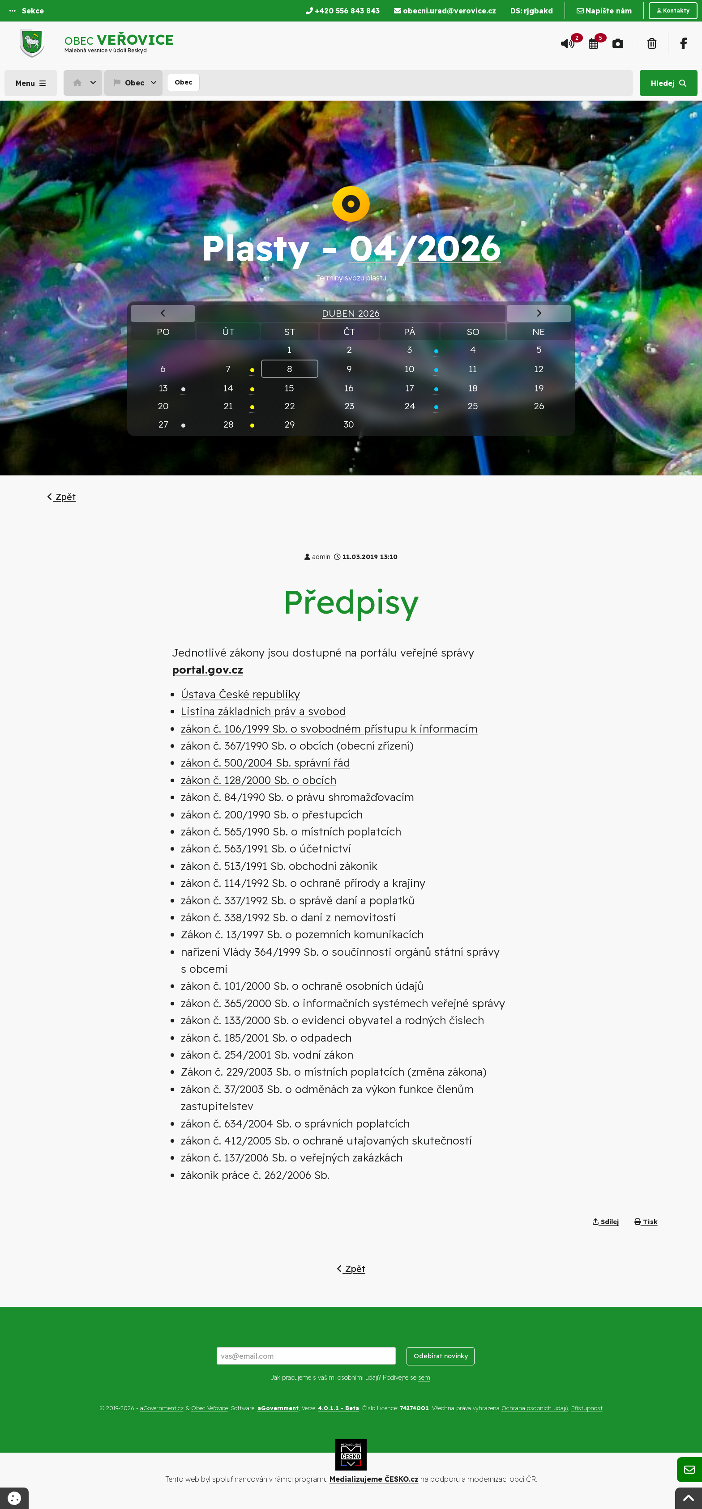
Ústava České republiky (240, 694)
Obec (128, 82)
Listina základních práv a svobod (263, 711)
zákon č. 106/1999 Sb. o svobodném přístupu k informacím (329, 728)
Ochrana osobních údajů (534, 1408)
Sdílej (606, 1222)
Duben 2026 (351, 313)
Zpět (61, 496)
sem (424, 1377)
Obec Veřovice (209, 1408)
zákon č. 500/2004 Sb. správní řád (265, 762)
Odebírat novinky (441, 1356)
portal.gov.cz (207, 669)
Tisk (646, 1222)
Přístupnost (587, 1408)
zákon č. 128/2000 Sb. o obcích (258, 780)
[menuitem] (84, 82)
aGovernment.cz (162, 1408)
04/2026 (425, 247)
